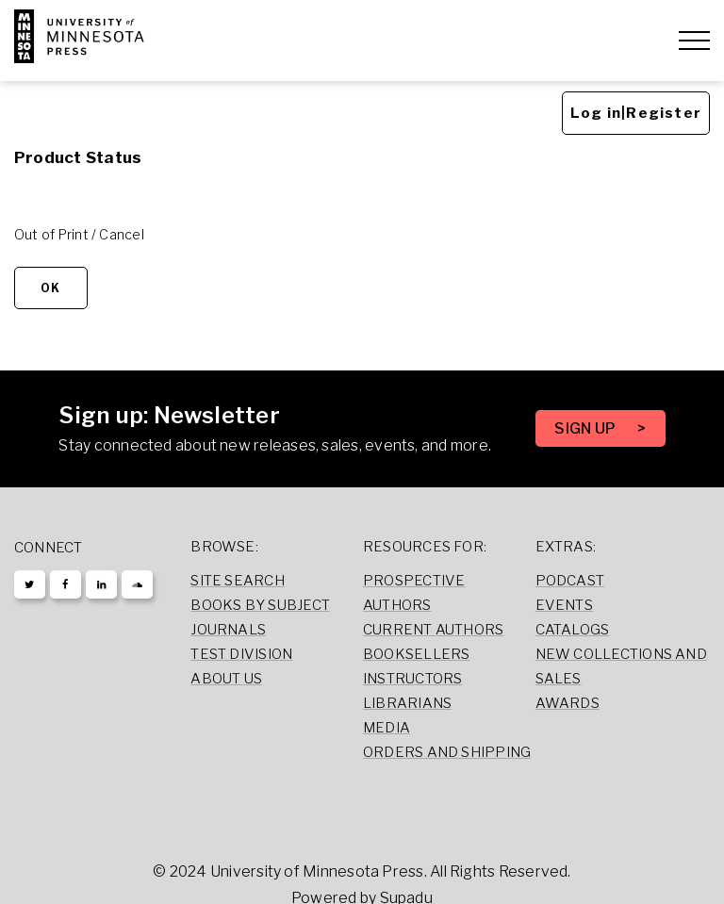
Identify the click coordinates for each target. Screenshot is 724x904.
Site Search (237, 580)
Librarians (407, 703)
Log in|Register (635, 110)
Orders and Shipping (447, 752)
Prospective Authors (414, 593)
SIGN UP (586, 428)
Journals (228, 629)
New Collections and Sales (621, 666)
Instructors (413, 678)
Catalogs (572, 629)
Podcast (570, 580)
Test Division (241, 654)
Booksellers (416, 654)
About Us (226, 678)
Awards (567, 703)
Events (564, 605)
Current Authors (433, 629)
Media (386, 727)
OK (50, 285)
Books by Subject (260, 605)
